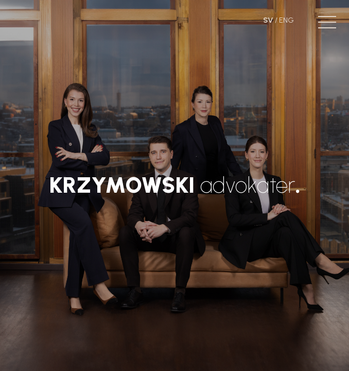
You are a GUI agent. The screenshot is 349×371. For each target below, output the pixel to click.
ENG (286, 20)
